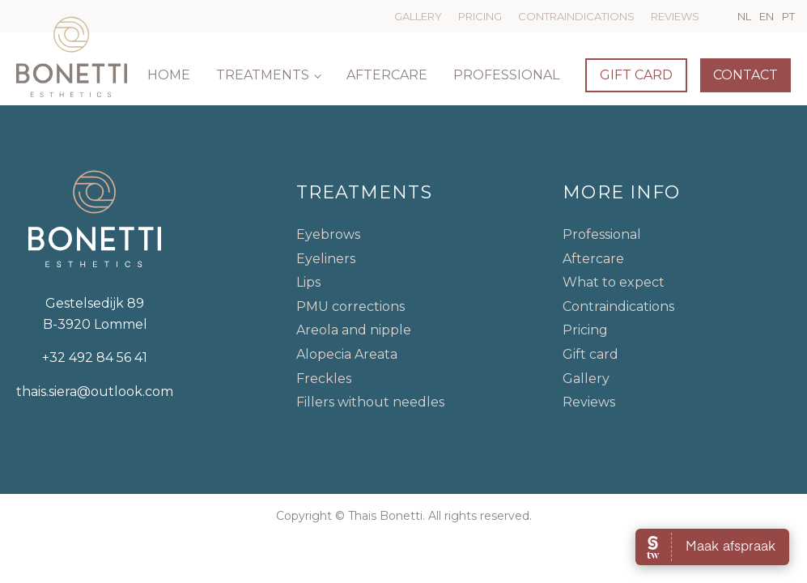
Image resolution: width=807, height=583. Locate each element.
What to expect (614, 282)
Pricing (480, 16)
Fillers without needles (370, 402)
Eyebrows (328, 234)
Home (168, 75)
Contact (745, 75)
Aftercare (386, 75)
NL (744, 16)
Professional (506, 75)
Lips (308, 282)
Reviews (675, 16)
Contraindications (576, 16)
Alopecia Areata (346, 354)
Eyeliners (325, 258)
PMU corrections (350, 306)
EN (766, 16)
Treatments (262, 75)
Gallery (418, 16)
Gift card (636, 75)
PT (788, 16)
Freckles (323, 378)
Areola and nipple (353, 330)
